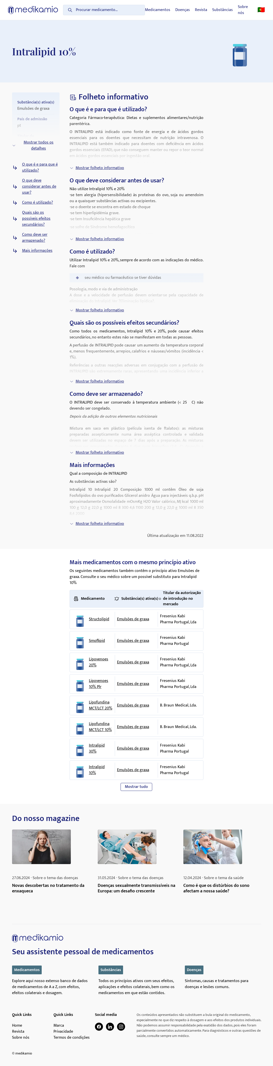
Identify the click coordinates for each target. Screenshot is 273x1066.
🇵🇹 (261, 10)
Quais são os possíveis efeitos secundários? (36, 219)
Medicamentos (157, 10)
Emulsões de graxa (133, 619)
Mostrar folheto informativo (97, 168)
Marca (58, 1026)
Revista (201, 10)
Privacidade (63, 1032)
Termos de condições (71, 1038)
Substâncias (222, 10)
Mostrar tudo (136, 786)
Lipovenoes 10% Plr (98, 684)
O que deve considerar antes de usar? (39, 187)
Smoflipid (97, 641)
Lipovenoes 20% (98, 662)
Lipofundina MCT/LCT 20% (100, 705)
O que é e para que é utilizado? (40, 168)
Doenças (182, 10)
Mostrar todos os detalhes (32, 145)
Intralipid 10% (97, 770)
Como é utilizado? (37, 203)
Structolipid (99, 619)
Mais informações (37, 251)
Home (17, 1026)
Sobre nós (243, 10)
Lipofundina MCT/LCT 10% (100, 727)
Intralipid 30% (97, 749)
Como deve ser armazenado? (34, 238)
